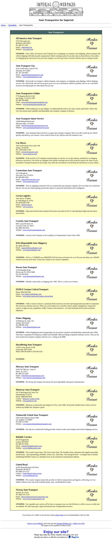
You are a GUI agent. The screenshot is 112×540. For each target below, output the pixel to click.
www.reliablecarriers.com (32, 448)
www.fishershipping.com (31, 327)
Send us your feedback (35, 523)
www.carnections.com (30, 181)
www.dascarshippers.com (31, 250)
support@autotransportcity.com (32, 75)
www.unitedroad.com (30, 475)
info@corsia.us (26, 205)
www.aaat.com (28, 49)
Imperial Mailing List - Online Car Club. (71, 523)
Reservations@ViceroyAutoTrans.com (34, 497)
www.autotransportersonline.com (34, 104)
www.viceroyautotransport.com (34, 499)
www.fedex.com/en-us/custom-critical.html (38, 296)
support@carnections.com (30, 179)
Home (3, 25)
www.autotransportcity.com (32, 77)
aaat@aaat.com (26, 47)
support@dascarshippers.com (31, 248)
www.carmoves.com (30, 154)
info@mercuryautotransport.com (32, 376)
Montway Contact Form (31, 399)
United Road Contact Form (32, 473)
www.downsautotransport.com (33, 276)
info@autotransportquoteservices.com (34, 126)
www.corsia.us (28, 207)
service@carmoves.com (29, 152)
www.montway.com (30, 401)
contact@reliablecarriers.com (31, 446)
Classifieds (12, 25)
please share (59, 515)
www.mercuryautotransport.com (34, 378)
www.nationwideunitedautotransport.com (37, 424)
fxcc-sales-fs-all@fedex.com (31, 294)
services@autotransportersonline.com (34, 102)
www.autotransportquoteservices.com (36, 128)
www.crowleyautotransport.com (34, 230)
